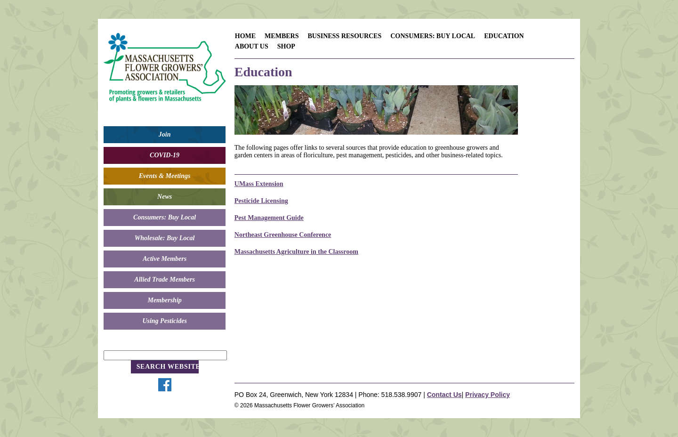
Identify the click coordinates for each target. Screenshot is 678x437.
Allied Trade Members (164, 279)
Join (165, 134)
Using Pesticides (164, 320)
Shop (286, 46)
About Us (251, 46)
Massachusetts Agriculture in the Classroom (296, 251)
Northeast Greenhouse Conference (282, 234)
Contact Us (444, 394)
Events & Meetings (165, 175)
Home (245, 36)
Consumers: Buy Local (164, 217)
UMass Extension (258, 183)
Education (504, 36)
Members (282, 36)
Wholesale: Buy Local (165, 238)
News (164, 196)
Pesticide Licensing (261, 200)
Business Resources (344, 36)
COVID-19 (164, 155)
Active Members (164, 258)
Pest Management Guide (269, 217)
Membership (164, 300)
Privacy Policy (487, 394)
